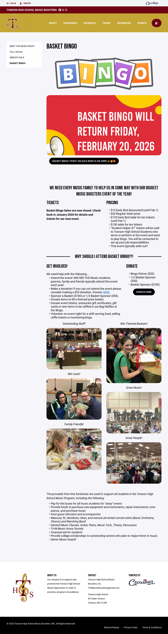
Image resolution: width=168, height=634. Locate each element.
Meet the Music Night (22, 46)
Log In (11, 3)
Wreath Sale (17, 57)
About (53, 23)
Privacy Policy (130, 627)
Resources (124, 23)
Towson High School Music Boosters (32, 9)
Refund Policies (111, 627)
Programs (70, 23)
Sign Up (25, 3)
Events (142, 23)
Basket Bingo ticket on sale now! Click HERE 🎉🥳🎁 (84, 160)
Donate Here (143, 291)
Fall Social (16, 51)
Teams (107, 23)
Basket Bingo (18, 63)
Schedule (90, 23)
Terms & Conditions (151, 627)
